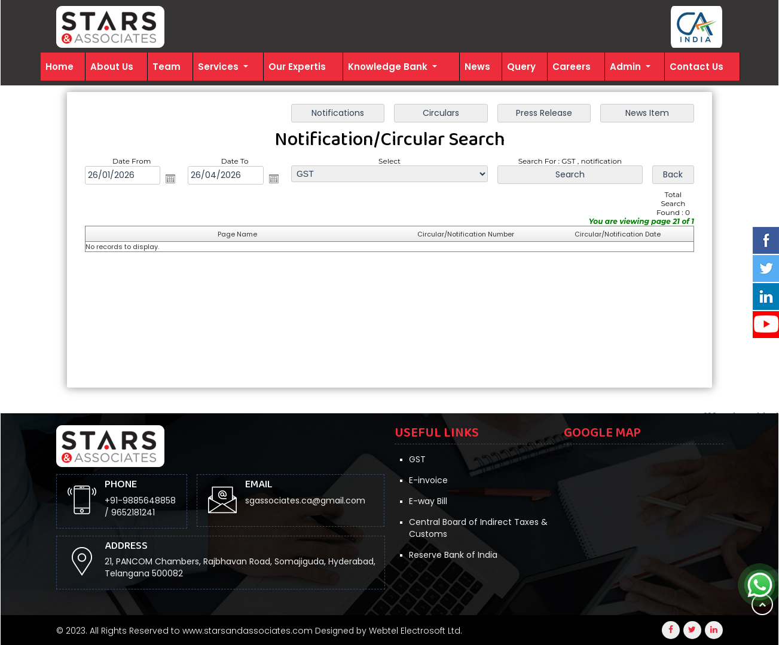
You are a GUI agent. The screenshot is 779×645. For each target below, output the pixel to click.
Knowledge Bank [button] (389, 66)
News (477, 66)
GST (417, 459)
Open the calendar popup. (170, 178)
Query (521, 66)
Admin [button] (626, 66)
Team (166, 66)
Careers (571, 66)
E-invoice (428, 480)
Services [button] (219, 66)
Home (59, 66)
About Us (111, 66)
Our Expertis (297, 66)
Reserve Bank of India (453, 555)
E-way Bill (428, 501)
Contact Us (696, 66)
